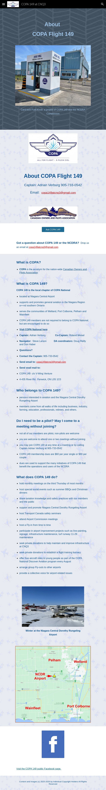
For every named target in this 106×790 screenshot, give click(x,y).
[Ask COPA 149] (53, 229)
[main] (53, 29)
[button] (3, 4)
